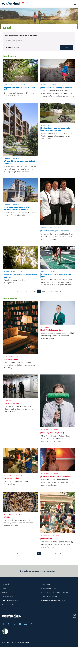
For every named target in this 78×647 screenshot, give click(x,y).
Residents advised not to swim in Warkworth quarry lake (55, 129)
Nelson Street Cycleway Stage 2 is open (56, 275)
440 (43, 291)
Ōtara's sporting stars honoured (55, 231)
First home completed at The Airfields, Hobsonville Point (16, 208)
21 (43, 553)
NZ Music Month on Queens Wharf (55, 477)
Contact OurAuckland (10, 601)
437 (30, 291)
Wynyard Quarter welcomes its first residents (19, 162)
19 (34, 553)
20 (39, 553)
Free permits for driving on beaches (56, 88)
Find (66, 47)
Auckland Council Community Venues (54, 592)
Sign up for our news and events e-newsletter (39, 572)
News (4, 588)
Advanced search (14, 47)
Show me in (14, 35)
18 (30, 553)
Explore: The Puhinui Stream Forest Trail (19, 89)
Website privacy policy (49, 588)
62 (56, 553)
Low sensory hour (11, 359)
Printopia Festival (12, 478)
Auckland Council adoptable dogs (53, 601)
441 (47, 291)
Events (4, 592)
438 (34, 291)
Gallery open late (11, 403)
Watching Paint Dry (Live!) (52, 433)
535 (56, 291)
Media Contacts (46, 584)
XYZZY (7, 517)
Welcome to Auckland (49, 596)
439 (39, 291)
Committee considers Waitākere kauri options (20, 276)
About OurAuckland (9, 605)
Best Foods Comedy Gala (51, 330)
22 (48, 553)
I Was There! (46, 539)
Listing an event (7, 596)
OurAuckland (6, 584)
